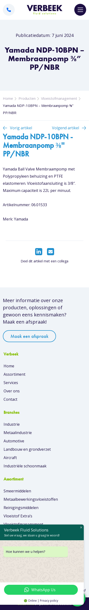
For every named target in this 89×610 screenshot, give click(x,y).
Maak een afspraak (29, 336)
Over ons (12, 391)
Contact (10, 399)
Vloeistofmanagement (59, 98)
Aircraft (10, 457)
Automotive (14, 441)
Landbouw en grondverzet (27, 449)
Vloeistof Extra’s (18, 516)
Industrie (12, 424)
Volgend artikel (65, 127)
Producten (27, 98)
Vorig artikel (21, 127)
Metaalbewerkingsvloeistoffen (31, 499)
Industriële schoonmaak (25, 466)
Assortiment (14, 374)
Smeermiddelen (17, 491)
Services (11, 382)
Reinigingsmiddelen (21, 507)
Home (8, 98)
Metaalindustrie (18, 432)
